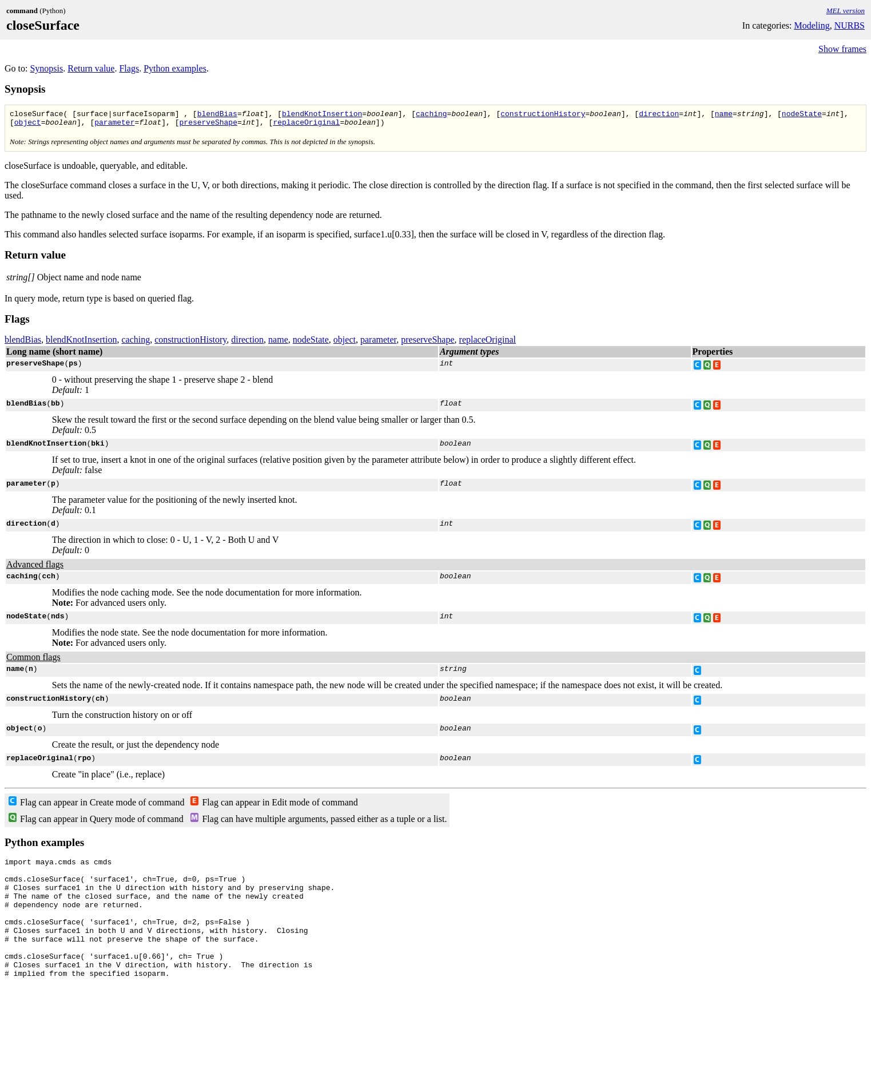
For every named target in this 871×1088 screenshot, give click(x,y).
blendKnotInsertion (322, 115)
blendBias (217, 115)
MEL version (845, 10)
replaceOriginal (306, 125)
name (724, 115)
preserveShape (208, 125)
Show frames (842, 49)
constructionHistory (542, 115)
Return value (90, 68)
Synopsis (46, 68)
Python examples (175, 68)
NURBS (849, 25)
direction (659, 115)
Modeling (811, 25)
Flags (129, 68)
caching (431, 115)
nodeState (802, 115)
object (27, 125)
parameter (114, 125)
